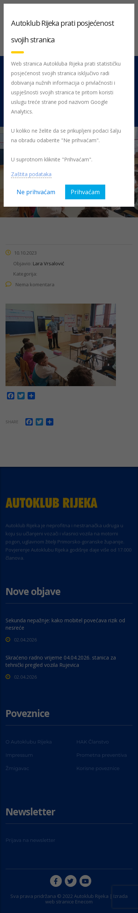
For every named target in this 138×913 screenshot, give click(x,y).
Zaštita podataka (31, 174)
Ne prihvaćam (36, 192)
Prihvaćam (85, 192)
